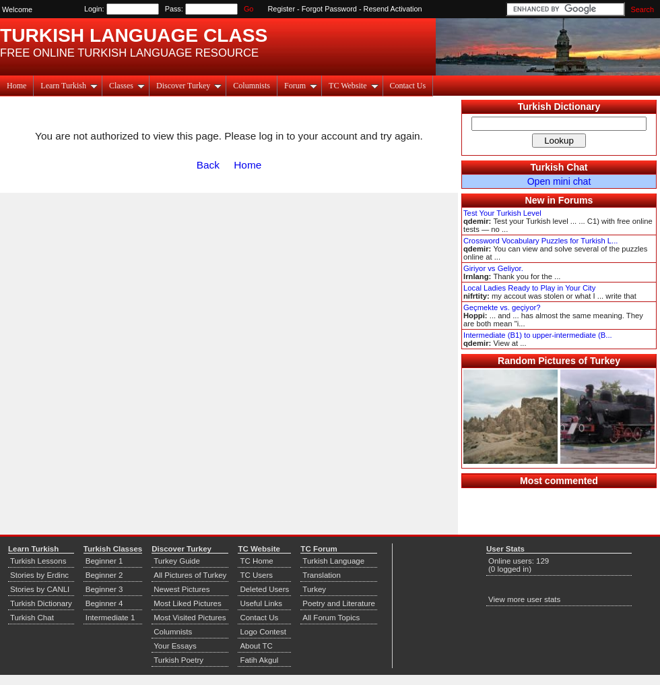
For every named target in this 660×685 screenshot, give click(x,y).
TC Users (256, 575)
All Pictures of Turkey (190, 575)
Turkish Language (333, 561)
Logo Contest (263, 632)
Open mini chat (559, 181)
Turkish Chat (559, 167)
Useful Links (261, 603)
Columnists (251, 85)
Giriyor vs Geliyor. (493, 268)
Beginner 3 (104, 589)
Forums (575, 200)
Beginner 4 (104, 603)
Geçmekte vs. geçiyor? (501, 307)
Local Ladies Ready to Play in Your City (529, 288)
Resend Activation (393, 9)
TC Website (353, 85)
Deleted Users (264, 589)
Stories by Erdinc (39, 575)
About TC (256, 646)
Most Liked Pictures (187, 603)
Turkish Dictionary (559, 106)
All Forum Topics (331, 618)
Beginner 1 (104, 561)
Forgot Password (329, 9)
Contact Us (408, 85)
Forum (300, 85)
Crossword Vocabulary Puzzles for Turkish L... (540, 241)
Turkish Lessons (38, 561)
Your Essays (175, 646)
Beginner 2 (104, 575)
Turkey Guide (177, 561)
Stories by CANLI (39, 589)
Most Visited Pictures (190, 618)
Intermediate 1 (110, 618)
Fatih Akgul (259, 660)
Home (16, 85)
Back (208, 165)
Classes (127, 85)
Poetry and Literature (338, 603)
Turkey (314, 589)
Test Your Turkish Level (502, 213)
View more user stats (524, 599)
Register (282, 9)
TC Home (256, 561)
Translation (321, 575)
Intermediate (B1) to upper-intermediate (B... (537, 335)
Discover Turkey (189, 85)
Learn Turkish (69, 85)
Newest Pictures (181, 589)
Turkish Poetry (178, 660)
